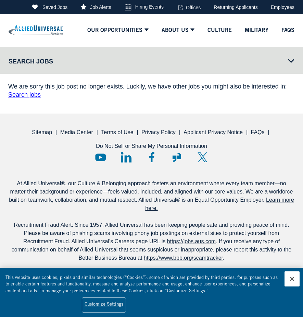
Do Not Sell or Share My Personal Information (151, 146)
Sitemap (42, 132)
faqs (287, 30)
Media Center (76, 132)
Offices (193, 7)
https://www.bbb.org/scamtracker (183, 258)
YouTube (100, 157)
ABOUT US (175, 30)
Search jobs (24, 94)
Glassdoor (177, 157)
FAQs (257, 132)
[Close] (292, 282)
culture (219, 30)
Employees (282, 7)
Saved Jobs (54, 7)
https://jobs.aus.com (191, 241)
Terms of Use (117, 132)
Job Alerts (100, 7)
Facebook (151, 157)
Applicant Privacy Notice (213, 132)
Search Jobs (31, 61)
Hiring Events (149, 7)
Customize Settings (104, 308)
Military (256, 30)
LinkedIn (126, 157)
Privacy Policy (158, 132)
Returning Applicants (235, 7)
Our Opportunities (114, 30)
